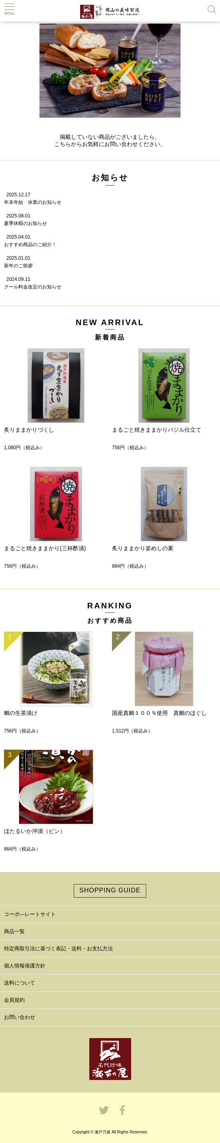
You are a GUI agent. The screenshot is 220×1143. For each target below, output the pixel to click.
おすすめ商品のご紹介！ (30, 244)
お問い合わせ (19, 1017)
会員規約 (14, 1000)
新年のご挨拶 (18, 265)
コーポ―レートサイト (30, 914)
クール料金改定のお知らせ (32, 287)
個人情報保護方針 (24, 966)
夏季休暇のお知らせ (25, 223)
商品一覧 (14, 931)
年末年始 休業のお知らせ (32, 202)
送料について (19, 983)
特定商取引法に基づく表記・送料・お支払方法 (58, 949)
